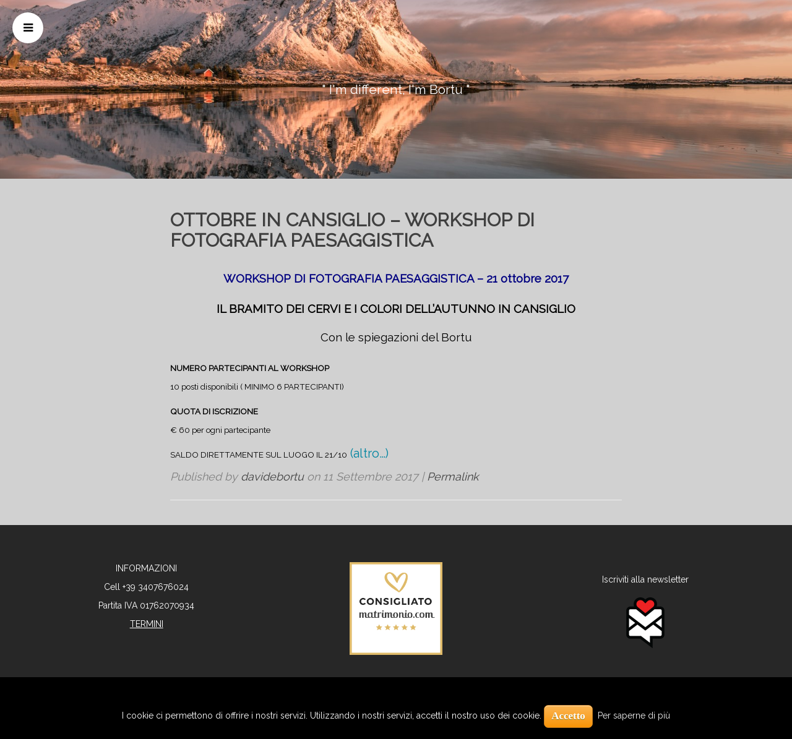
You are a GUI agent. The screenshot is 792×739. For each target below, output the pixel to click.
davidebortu (272, 476)
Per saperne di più (634, 715)
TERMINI (146, 624)
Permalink (453, 476)
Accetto (568, 716)
